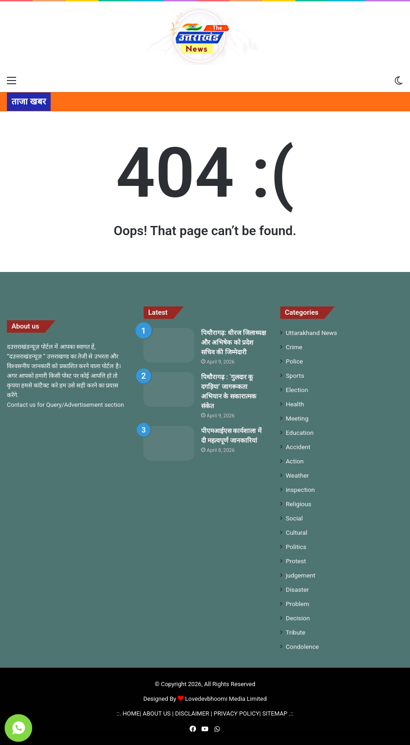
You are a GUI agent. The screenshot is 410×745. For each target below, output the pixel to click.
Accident (298, 446)
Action (295, 461)
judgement (301, 575)
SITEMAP (274, 713)
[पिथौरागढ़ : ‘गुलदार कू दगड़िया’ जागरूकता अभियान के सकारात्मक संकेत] (169, 389)
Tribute (295, 632)
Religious (299, 504)
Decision (298, 618)
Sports (295, 375)
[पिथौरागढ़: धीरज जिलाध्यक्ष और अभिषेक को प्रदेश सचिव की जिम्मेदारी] (169, 345)
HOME (131, 713)
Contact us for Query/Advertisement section (65, 404)
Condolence (302, 646)
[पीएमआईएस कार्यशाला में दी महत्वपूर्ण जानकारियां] (169, 443)
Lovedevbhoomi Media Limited (222, 698)
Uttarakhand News (311, 332)
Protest (296, 561)
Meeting (297, 418)
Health (295, 404)
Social (294, 518)
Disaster (297, 589)
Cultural (296, 532)
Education (300, 432)
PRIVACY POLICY (236, 713)
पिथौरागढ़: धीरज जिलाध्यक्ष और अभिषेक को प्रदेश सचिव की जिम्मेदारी (233, 342)
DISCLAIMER (192, 713)
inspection (300, 489)
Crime (294, 347)
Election (297, 389)
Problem (297, 603)
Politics (296, 546)
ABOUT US (157, 713)
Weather (297, 475)
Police (294, 361)
